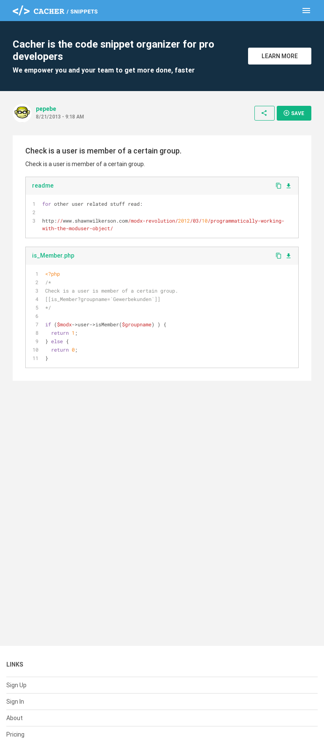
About (14, 718)
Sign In (15, 701)
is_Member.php (53, 255)
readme (43, 185)
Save (293, 113)
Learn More (280, 56)
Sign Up (16, 685)
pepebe (46, 109)
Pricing (15, 734)
